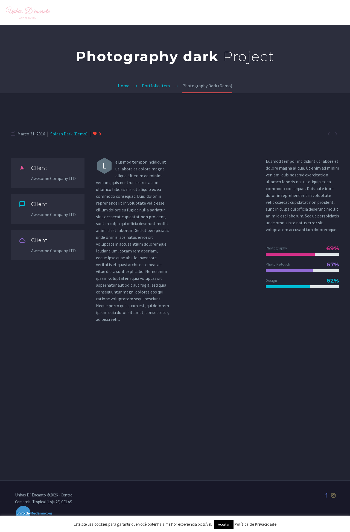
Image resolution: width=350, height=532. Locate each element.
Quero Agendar (316, 12)
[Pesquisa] (343, 12)
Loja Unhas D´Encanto (266, 12)
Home (203, 12)
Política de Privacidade (255, 524)
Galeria (226, 12)
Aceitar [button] (224, 524)
